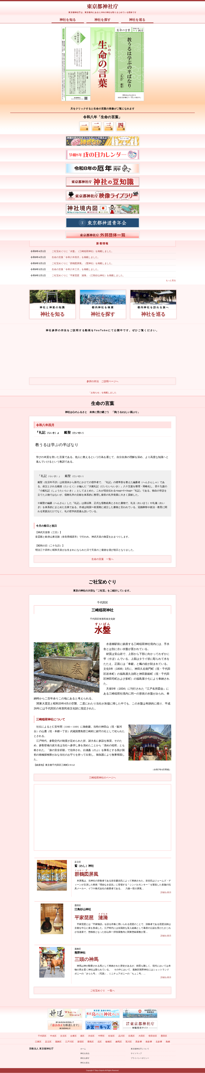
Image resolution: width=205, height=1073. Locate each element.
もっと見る (171, 280)
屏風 (87, 874)
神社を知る (67, 20)
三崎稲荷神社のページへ (102, 777)
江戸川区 (69, 1041)
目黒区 (131, 1036)
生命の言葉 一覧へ (102, 559)
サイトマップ (136, 1053)
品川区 (121, 1036)
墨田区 (164, 1036)
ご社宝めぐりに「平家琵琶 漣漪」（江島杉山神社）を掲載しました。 (88, 275)
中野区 (101, 1036)
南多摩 (149, 1041)
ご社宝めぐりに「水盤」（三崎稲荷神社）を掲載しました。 (83, 251)
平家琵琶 (92, 917)
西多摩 (138, 1041)
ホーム (83, 1049)
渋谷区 (91, 1036)
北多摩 (159, 1041)
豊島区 (90, 1041)
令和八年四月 (45, 425)
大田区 (141, 1036)
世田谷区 (152, 1036)
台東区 (73, 1036)
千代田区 (42, 1036)
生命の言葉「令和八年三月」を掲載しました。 (76, 269)
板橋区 (108, 1041)
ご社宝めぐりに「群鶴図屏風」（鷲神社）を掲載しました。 (83, 263)
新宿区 (80, 1041)
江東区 (38, 1041)
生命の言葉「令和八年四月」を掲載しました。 (76, 257)
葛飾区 (58, 1041)
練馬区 (118, 1041)
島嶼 (168, 1041)
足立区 (48, 1041)
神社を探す (102, 20)
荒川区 (128, 1041)
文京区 (63, 1036)
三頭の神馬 (87, 959)
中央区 (53, 1036)
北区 (99, 1041)
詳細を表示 (166, 892)
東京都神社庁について (140, 1049)
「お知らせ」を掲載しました (102, 393)
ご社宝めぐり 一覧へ (102, 990)
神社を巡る (138, 20)
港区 (82, 1036)
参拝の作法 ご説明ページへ (102, 381)
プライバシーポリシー (140, 1058)
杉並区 (111, 1036)
